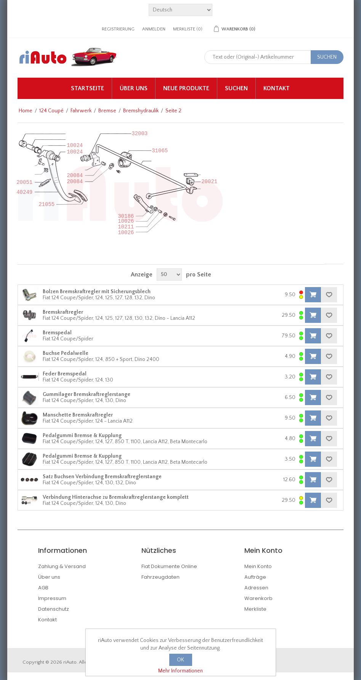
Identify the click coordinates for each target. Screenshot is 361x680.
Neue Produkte (186, 88)
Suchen (236, 88)
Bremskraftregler (63, 312)
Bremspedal (57, 333)
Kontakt (276, 88)
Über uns (134, 88)
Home (25, 111)
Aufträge (255, 577)
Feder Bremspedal (65, 374)
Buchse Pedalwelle (65, 353)
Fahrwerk (81, 111)
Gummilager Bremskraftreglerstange (86, 394)
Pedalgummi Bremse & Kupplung (82, 436)
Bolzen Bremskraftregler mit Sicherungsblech (97, 292)
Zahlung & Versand (62, 566)
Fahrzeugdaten (160, 577)
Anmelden (153, 29)
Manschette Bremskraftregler (78, 415)
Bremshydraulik (141, 111)
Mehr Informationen (180, 671)
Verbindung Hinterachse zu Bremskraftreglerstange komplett (116, 497)
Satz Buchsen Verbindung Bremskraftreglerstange (102, 477)
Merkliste (255, 609)
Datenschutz (53, 609)
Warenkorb (258, 598)
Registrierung (118, 29)
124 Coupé (51, 111)
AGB (43, 587)
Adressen (256, 587)
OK (180, 660)
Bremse (107, 111)
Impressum (52, 598)
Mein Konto (258, 566)
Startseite (87, 88)
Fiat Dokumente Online (169, 566)
